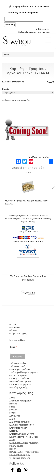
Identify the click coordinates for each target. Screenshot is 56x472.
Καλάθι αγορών (43, 29)
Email (13, 347)
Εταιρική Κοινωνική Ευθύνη (21, 434)
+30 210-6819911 (39, 6)
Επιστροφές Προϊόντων (19, 369)
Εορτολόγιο (14, 431)
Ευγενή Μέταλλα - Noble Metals (23, 437)
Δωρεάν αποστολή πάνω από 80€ (28, 241)
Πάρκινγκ (13, 330)
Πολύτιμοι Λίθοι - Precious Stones (24, 452)
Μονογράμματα (16, 446)
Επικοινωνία (14, 327)
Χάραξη (5, 89)
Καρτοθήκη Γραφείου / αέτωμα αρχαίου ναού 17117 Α (26, 202)
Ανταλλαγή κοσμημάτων (20, 381)
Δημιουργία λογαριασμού (38, 32)
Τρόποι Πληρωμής (17, 366)
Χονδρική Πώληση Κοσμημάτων (23, 372)
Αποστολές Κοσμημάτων (20, 401)
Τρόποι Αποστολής (17, 363)
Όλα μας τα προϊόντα (18, 375)
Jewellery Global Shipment (22, 12)
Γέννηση (13, 410)
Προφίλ (12, 324)
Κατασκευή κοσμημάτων (20, 384)
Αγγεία (12, 398)
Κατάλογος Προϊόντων (19, 378)
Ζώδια (12, 440)
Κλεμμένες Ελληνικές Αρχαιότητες (24, 443)
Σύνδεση (22, 32)
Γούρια (12, 413)
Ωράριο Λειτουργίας (18, 333)
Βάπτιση (13, 404)
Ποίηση (12, 449)
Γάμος (12, 407)
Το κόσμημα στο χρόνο (19, 458)
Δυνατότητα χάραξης (18, 387)
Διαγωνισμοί (14, 416)
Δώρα (12, 419)
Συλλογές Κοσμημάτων (19, 455)
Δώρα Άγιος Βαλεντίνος (19, 422)
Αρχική (6, 54)
